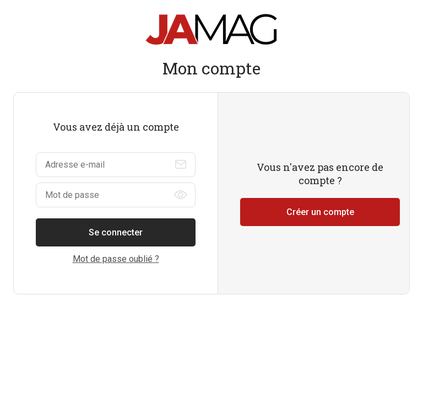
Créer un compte (320, 212)
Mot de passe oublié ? (116, 259)
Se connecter (116, 232)
